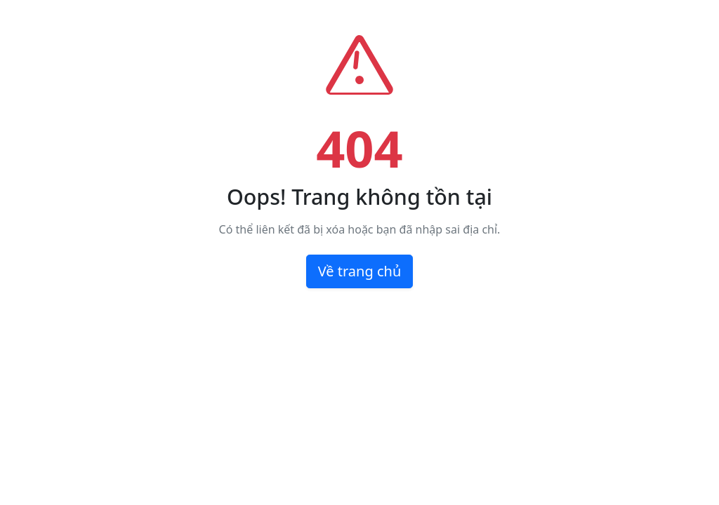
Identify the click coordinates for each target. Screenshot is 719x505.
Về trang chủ (360, 271)
